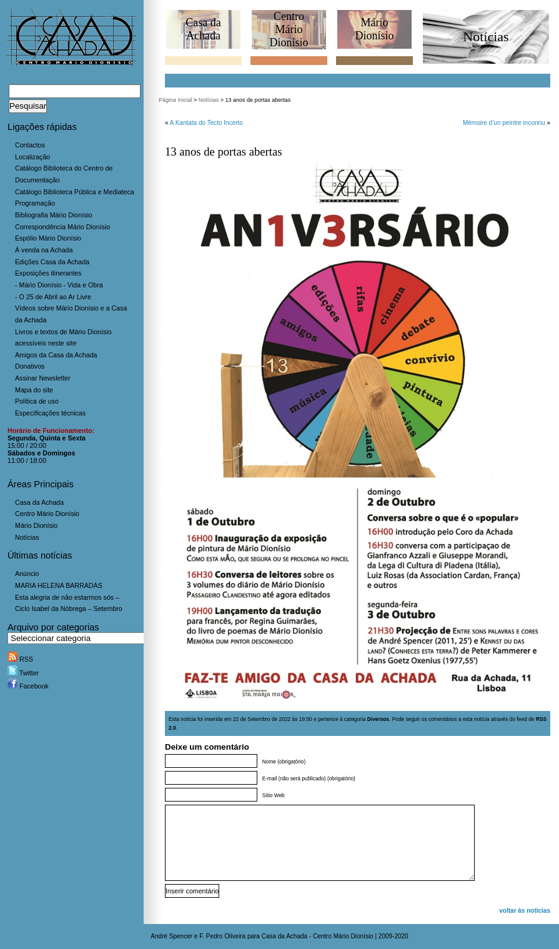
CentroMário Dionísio (288, 29)
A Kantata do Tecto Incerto (206, 122)
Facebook (28, 686)
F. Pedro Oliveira (222, 936)
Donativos (29, 366)
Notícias (27, 537)
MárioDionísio (374, 29)
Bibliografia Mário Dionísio (53, 215)
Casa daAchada (203, 29)
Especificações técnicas (50, 413)
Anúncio (27, 573)
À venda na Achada (43, 250)
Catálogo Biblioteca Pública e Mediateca (74, 192)
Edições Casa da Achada (52, 262)
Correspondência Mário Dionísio (62, 227)
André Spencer (171, 936)
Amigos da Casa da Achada (56, 355)
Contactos (30, 145)
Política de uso (37, 401)
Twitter (23, 673)
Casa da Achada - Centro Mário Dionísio (317, 936)
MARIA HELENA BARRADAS (58, 585)
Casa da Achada (39, 502)
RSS (20, 659)
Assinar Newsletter (43, 378)
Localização (32, 157)
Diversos (378, 719)
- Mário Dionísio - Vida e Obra (59, 285)
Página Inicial (175, 100)
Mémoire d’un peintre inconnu (504, 122)
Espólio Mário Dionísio (48, 238)
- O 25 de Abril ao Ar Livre (53, 297)
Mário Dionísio (36, 525)
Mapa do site (34, 390)
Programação (35, 203)
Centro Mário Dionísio (47, 513)
